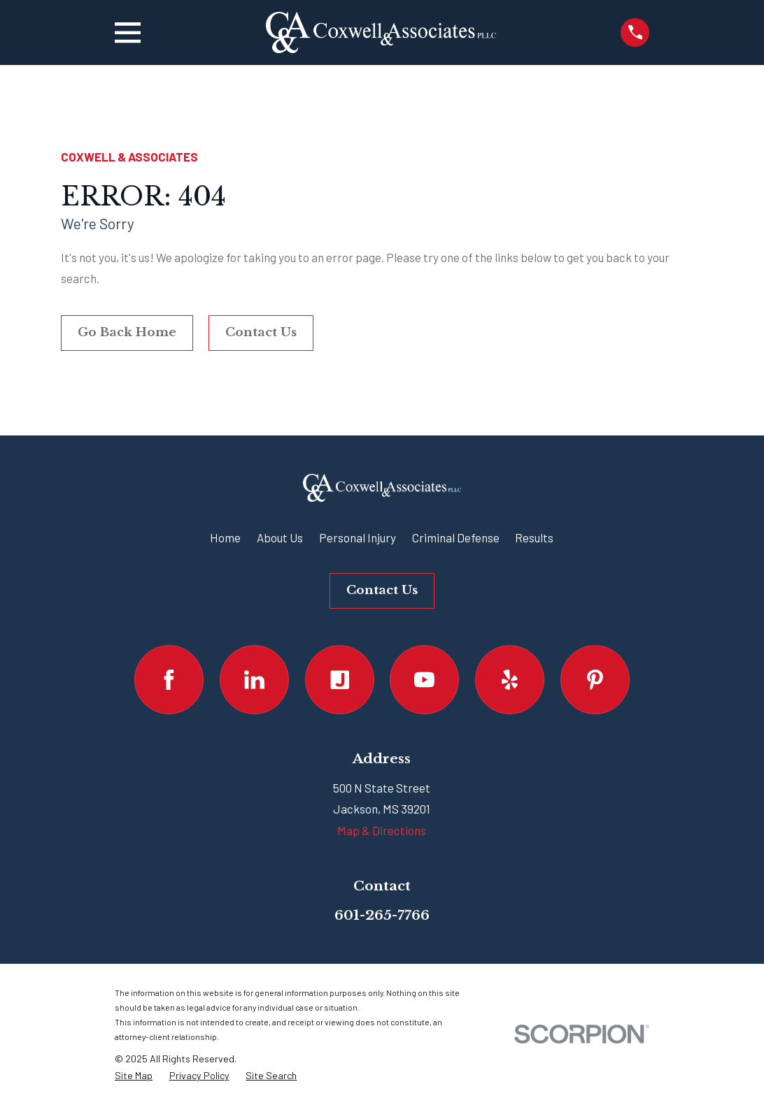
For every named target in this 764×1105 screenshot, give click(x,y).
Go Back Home (127, 332)
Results (534, 537)
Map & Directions (381, 830)
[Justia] (339, 679)
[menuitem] (134, 1076)
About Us (280, 537)
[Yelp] (509, 679)
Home (225, 537)
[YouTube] (424, 679)
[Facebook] (169, 679)
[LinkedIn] (254, 679)
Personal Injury (357, 537)
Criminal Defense (456, 537)
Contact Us (261, 332)
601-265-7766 (382, 915)
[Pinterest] (595, 679)
